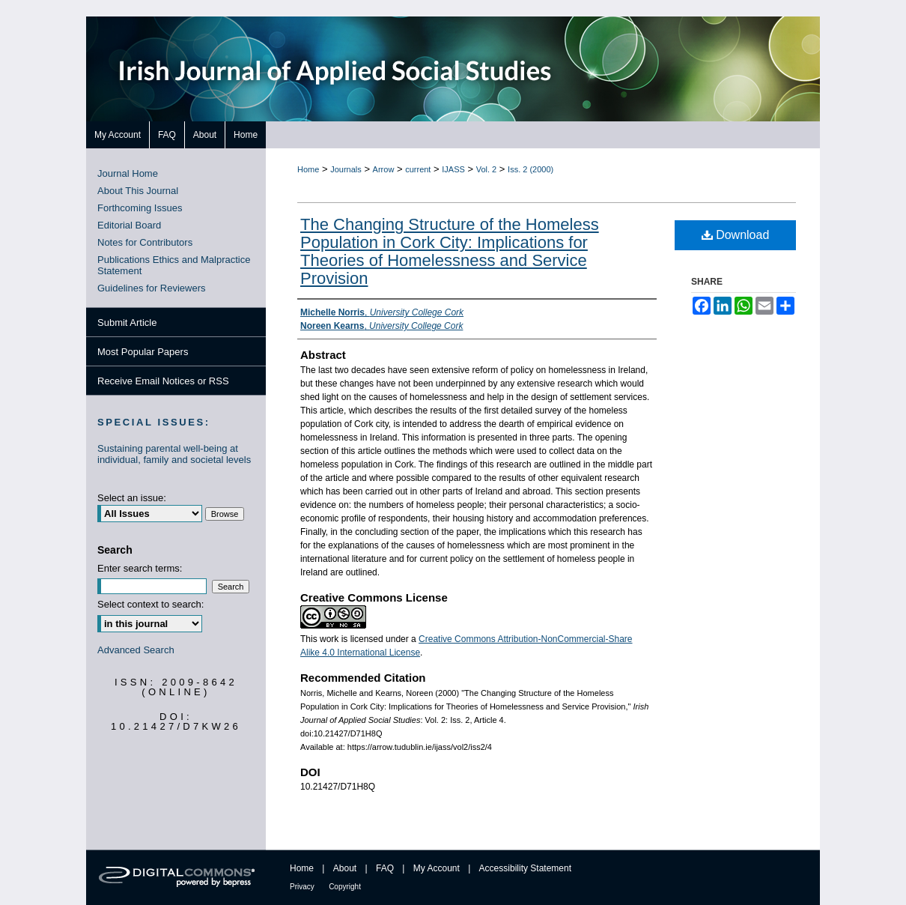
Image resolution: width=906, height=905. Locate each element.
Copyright (345, 887)
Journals (346, 169)
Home (308, 169)
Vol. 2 (486, 169)
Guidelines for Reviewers (151, 288)
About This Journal (137, 190)
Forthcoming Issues (139, 208)
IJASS (453, 169)
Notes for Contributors (144, 242)
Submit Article (126, 322)
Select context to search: (150, 604)
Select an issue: (131, 497)
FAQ (385, 868)
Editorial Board (129, 225)
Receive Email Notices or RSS (163, 381)
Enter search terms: (139, 568)
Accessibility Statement (525, 868)
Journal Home (127, 173)
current (418, 169)
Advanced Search (135, 650)
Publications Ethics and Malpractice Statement (174, 265)
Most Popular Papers (142, 351)
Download (736, 234)
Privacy (302, 887)
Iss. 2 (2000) (530, 169)
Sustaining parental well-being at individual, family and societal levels (174, 454)
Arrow (384, 169)
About (344, 868)
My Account (436, 868)
